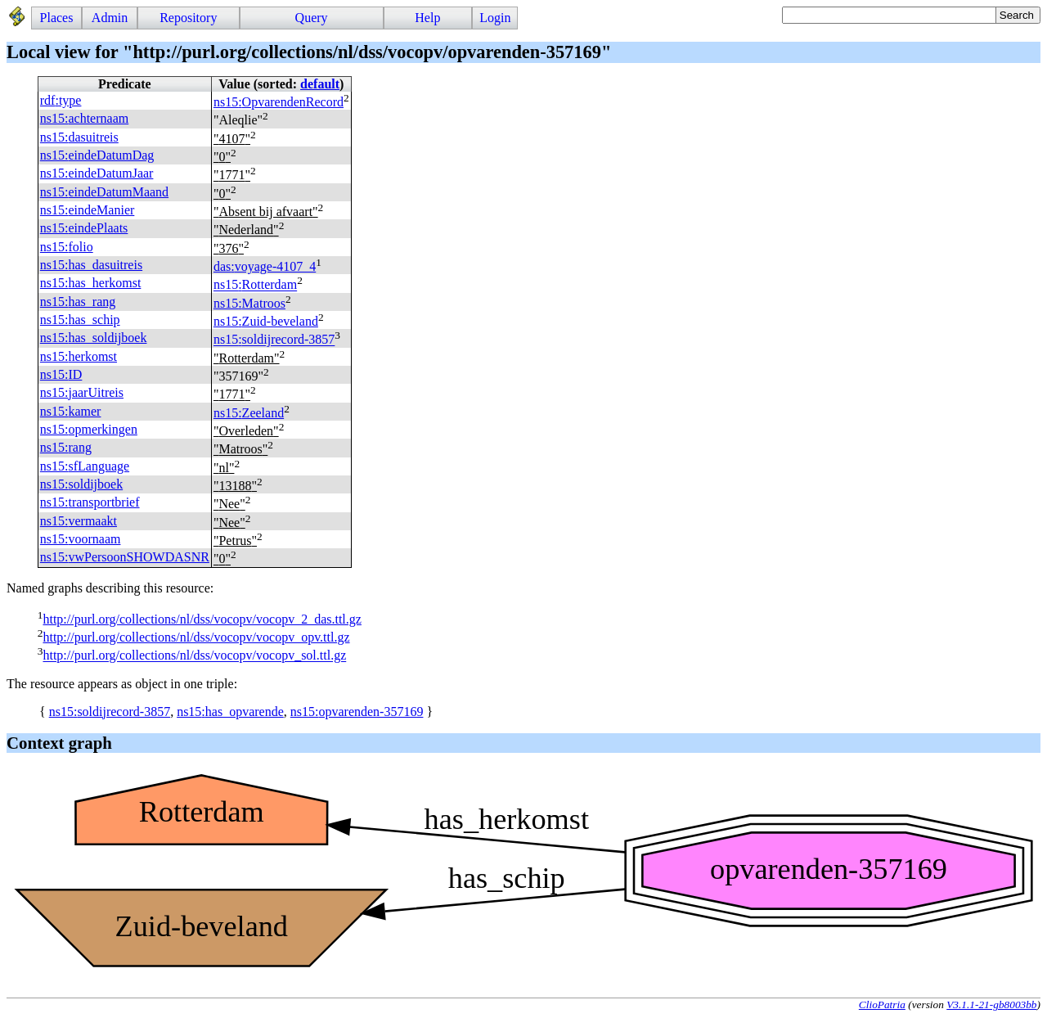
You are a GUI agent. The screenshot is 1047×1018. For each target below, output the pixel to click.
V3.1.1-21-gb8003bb (991, 1004)
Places (57, 18)
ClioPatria (882, 1004)
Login (494, 18)
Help (427, 18)
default (319, 84)
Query (311, 18)
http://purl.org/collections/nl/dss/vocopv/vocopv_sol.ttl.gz (194, 656)
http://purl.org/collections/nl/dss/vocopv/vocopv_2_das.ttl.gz (202, 619)
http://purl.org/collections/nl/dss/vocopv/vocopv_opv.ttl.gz (196, 637)
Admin (110, 18)
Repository (188, 18)
